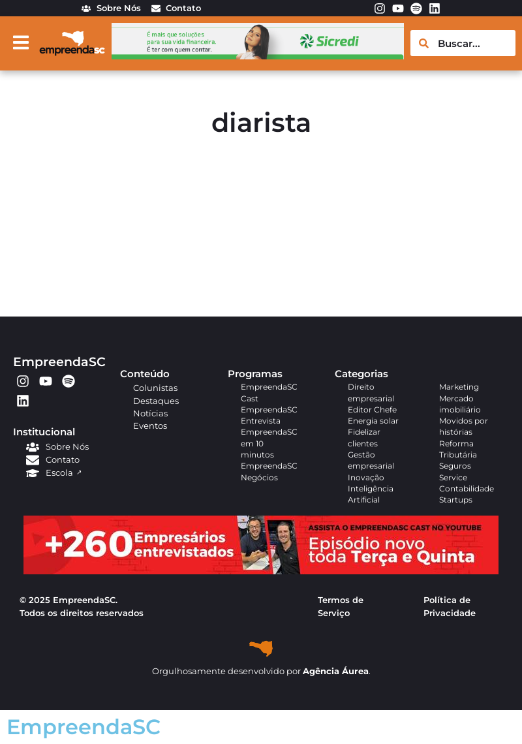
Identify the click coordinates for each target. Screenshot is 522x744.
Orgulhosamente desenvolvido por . (261, 671)
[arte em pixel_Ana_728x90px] (258, 56)
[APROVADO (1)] (261, 571)
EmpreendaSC (59, 361)
